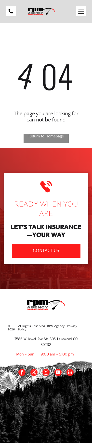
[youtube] (58, 373)
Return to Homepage (46, 136)
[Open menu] (81, 11)
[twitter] (34, 373)
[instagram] (46, 373)
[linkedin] (70, 373)
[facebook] (22, 373)
